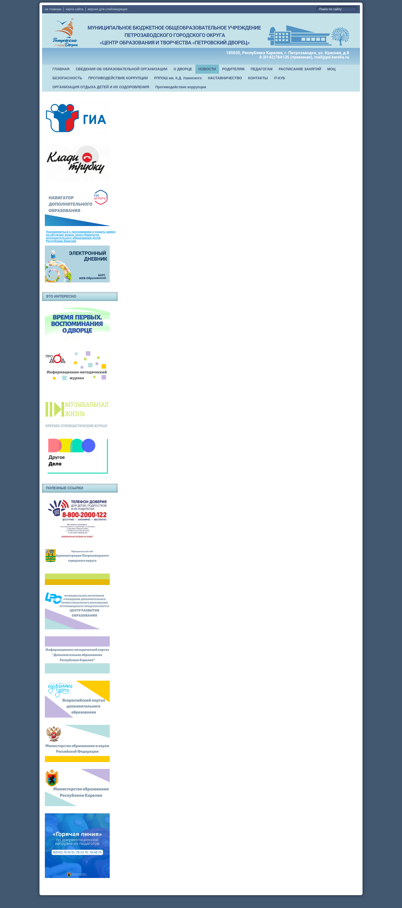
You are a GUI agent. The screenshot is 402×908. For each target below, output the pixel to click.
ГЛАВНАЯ (61, 69)
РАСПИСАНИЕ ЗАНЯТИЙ (300, 69)
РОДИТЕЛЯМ (233, 69)
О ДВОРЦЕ (183, 69)
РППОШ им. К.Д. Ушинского (178, 78)
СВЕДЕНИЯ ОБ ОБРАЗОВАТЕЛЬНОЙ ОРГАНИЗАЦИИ (121, 69)
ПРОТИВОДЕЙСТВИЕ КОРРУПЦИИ (118, 78)
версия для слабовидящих (107, 9)
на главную (53, 9)
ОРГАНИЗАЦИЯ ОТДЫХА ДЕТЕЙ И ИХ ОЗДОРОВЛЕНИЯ (101, 87)
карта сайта (74, 9)
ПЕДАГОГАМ (262, 69)
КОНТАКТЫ (258, 78)
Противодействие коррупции (180, 87)
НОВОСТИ (207, 69)
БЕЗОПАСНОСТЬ (67, 78)
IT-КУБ (279, 78)
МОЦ (331, 69)
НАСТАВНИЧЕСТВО (225, 78)
